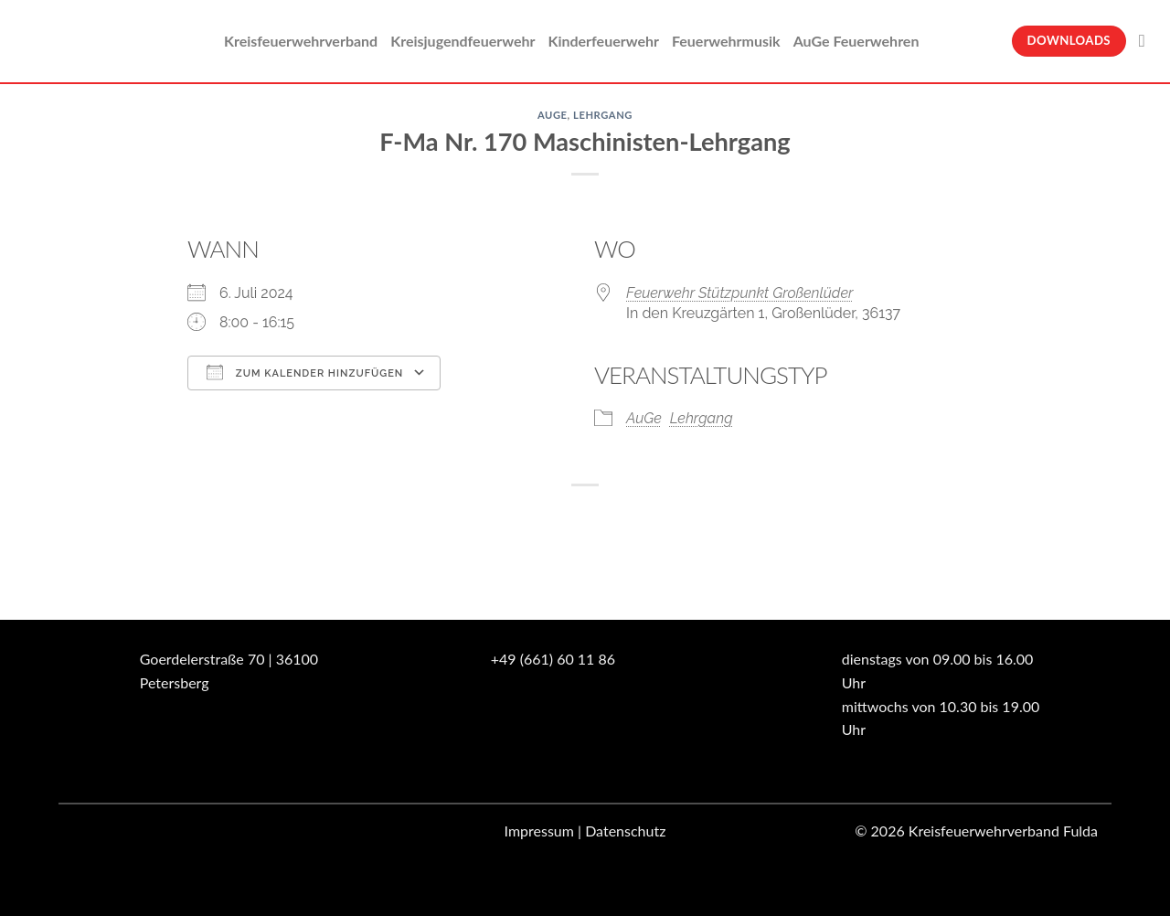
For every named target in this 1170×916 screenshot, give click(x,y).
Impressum (539, 830)
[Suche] (1147, 40)
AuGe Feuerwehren (856, 40)
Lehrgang (603, 115)
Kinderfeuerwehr (603, 40)
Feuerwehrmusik (726, 40)
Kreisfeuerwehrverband (301, 40)
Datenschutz (625, 830)
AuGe (552, 115)
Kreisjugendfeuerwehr (462, 40)
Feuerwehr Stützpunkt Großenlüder (740, 293)
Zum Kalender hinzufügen (305, 372)
